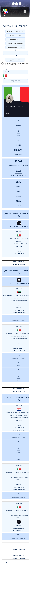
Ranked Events (15, 39)
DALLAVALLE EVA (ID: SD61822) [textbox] (12, 81)
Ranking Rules (15, 47)
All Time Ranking (15, 43)
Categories (15, 35)
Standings (15, 59)
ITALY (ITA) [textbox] (6, 71)
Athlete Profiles (15, 31)
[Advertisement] (15, 578)
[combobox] (15, 72)
